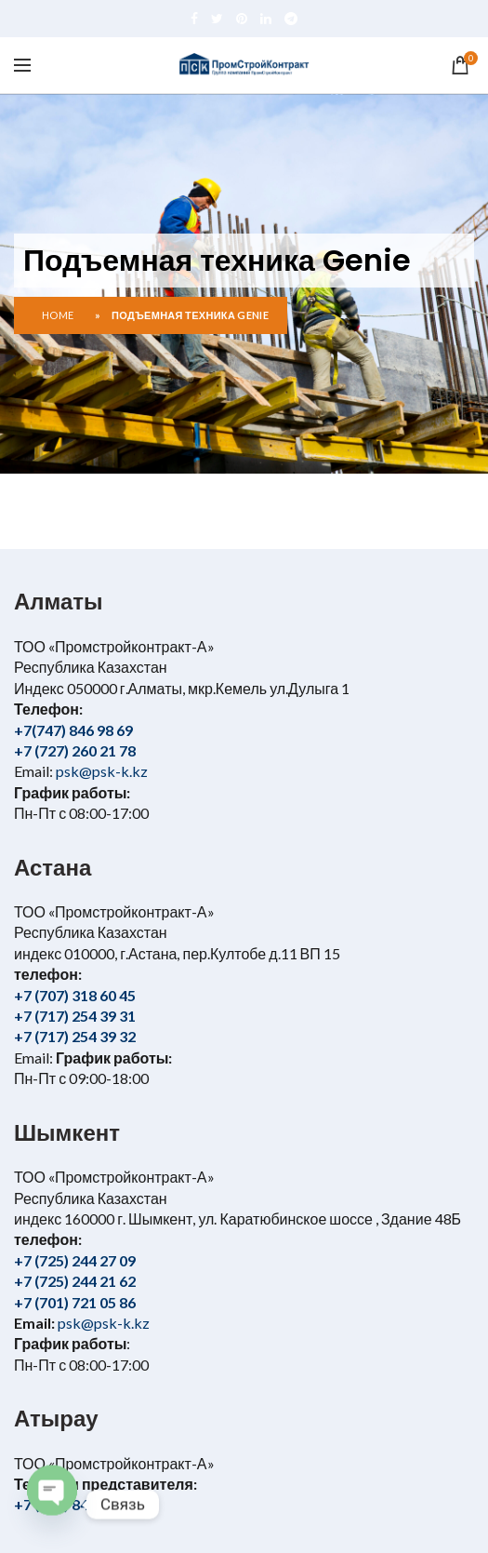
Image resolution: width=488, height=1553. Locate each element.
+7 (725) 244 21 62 (75, 1281)
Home (57, 315)
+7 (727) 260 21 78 (75, 750)
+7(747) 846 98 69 (73, 730)
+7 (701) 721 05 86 (75, 1302)
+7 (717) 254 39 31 (75, 1015)
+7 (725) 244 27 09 (75, 1260)
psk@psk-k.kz (100, 771)
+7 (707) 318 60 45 (75, 995)
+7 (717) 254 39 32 (75, 1036)
